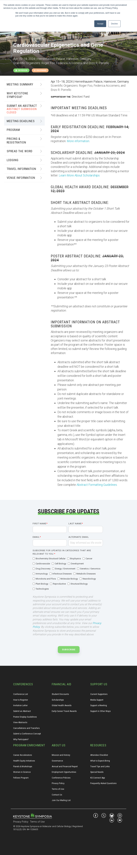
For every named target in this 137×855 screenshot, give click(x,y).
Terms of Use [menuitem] (58, 789)
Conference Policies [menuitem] (61, 778)
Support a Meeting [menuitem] (98, 705)
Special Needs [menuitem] (97, 772)
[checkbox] (68, 574)
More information (78, 141)
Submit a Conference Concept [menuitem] (27, 734)
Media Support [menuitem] (96, 700)
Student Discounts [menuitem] (60, 694)
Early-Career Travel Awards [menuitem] (64, 711)
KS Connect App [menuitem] (97, 778)
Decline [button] (114, 24)
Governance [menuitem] (57, 761)
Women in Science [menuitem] (22, 772)
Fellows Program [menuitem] (21, 778)
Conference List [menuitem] (20, 694)
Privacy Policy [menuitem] (58, 783)
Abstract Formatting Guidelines (97, 484)
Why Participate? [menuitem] (20, 739)
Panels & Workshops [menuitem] (22, 766)
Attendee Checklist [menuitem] (99, 755)
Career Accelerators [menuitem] (22, 755)
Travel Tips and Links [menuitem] (100, 766)
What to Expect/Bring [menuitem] (100, 761)
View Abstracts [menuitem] (20, 722)
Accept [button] (100, 24)
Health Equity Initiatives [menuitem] (24, 761)
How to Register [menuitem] (20, 700)
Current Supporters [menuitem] (99, 694)
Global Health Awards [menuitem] (62, 705)
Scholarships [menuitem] (58, 700)
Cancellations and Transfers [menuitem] (26, 728)
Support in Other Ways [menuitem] (100, 711)
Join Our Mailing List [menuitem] (61, 800)
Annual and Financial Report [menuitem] (65, 766)
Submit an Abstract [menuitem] (22, 711)
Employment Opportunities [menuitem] (64, 772)
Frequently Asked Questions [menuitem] (103, 783)
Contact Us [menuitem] (57, 795)
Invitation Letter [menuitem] (20, 705)
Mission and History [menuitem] (61, 755)
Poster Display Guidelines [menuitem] (25, 717)
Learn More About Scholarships (79, 175)
